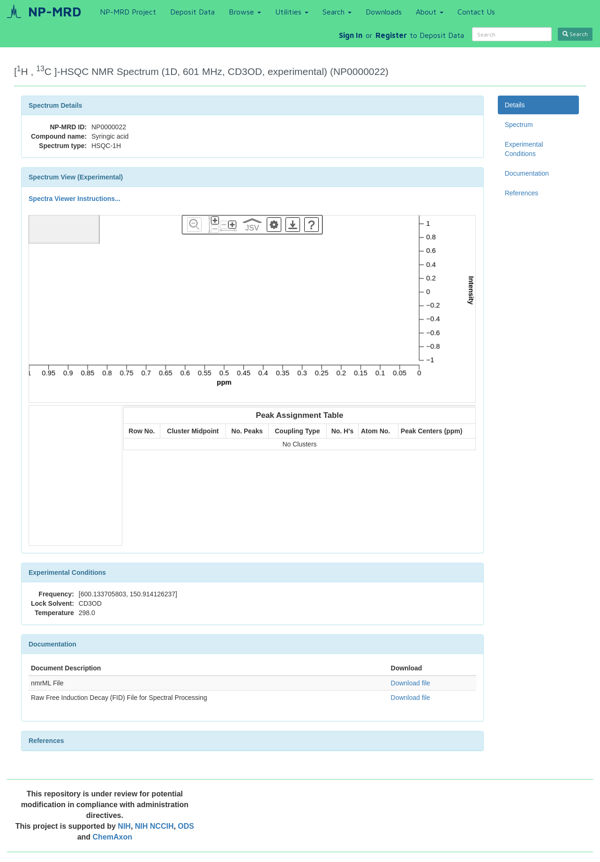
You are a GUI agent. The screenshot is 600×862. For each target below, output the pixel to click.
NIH (124, 826)
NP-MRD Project (128, 11)
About (429, 11)
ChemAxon (112, 837)
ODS (186, 826)
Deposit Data (192, 11)
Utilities (291, 11)
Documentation (527, 173)
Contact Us (476, 11)
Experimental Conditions (524, 149)
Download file (410, 683)
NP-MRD (54, 11)
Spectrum (519, 124)
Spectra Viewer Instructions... (74, 198)
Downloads (384, 11)
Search (337, 11)
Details (515, 105)
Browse (245, 11)
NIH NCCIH (154, 826)
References (522, 193)
